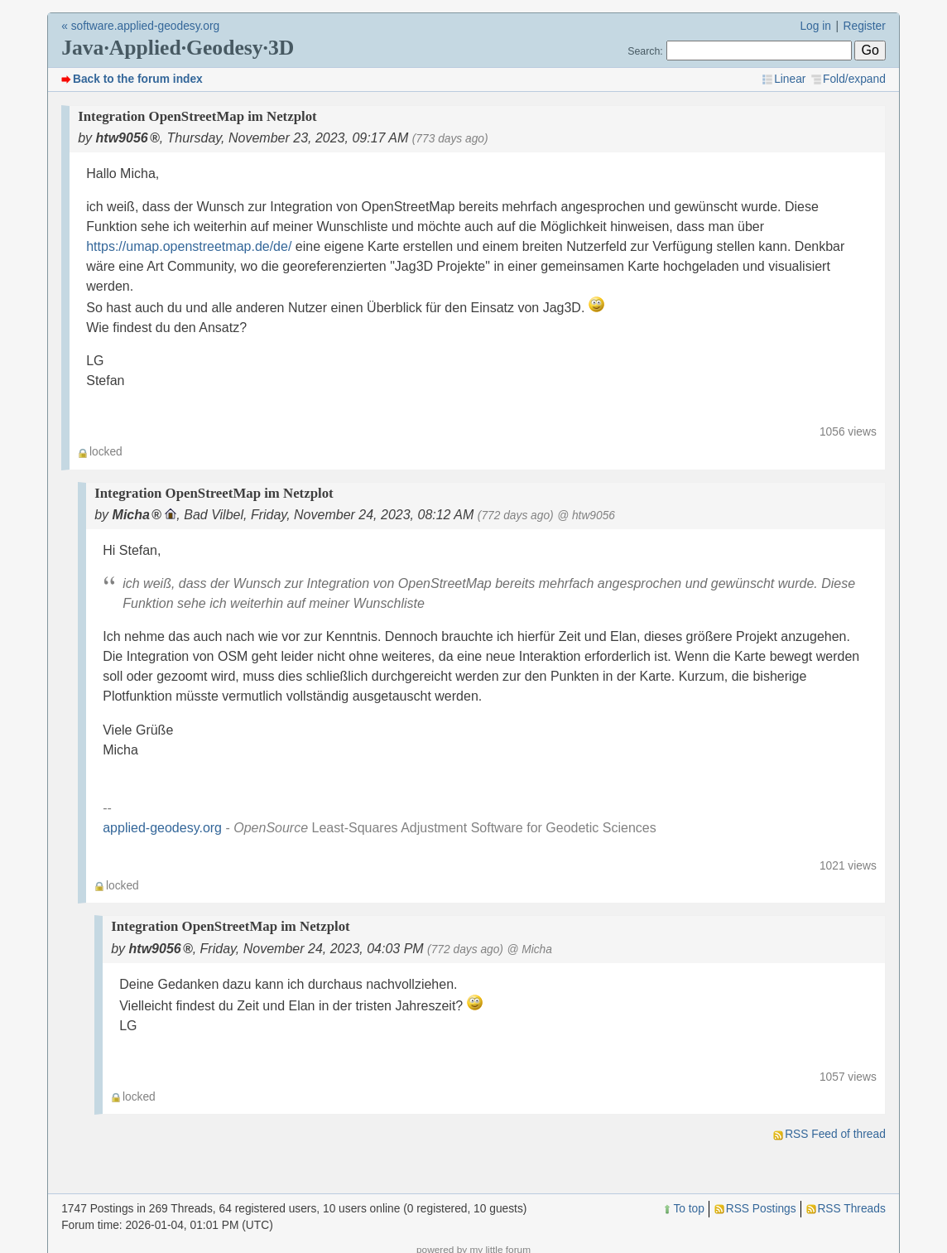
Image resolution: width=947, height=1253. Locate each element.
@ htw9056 (586, 515)
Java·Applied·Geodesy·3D (177, 48)
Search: (645, 51)
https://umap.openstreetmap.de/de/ (188, 246)
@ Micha (529, 949)
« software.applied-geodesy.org (140, 26)
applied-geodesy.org (162, 828)
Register (865, 26)
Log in (815, 26)
